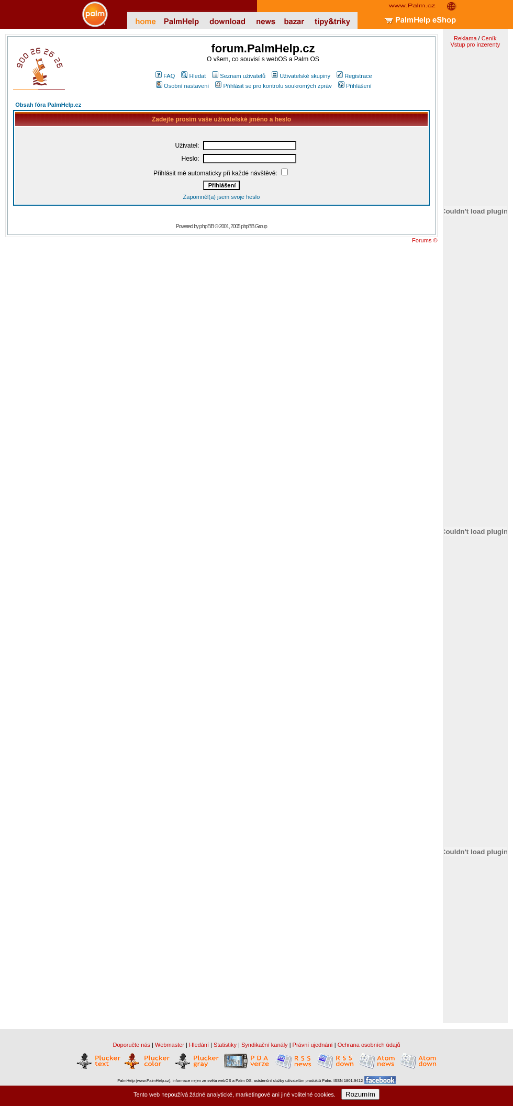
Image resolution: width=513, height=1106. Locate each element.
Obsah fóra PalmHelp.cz (48, 105)
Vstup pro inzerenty (475, 44)
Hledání (199, 1045)
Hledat (193, 76)
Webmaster (169, 1045)
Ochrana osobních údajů (369, 1045)
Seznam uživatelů (238, 76)
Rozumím (360, 1094)
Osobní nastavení (182, 86)
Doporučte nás (131, 1045)
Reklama (465, 38)
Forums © (424, 240)
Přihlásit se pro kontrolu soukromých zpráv (273, 86)
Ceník (489, 38)
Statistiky (225, 1045)
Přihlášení (355, 86)
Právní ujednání (313, 1045)
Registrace (354, 76)
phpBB (206, 226)
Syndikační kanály (264, 1045)
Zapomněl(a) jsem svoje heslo (221, 197)
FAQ (165, 76)
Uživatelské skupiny (301, 76)
